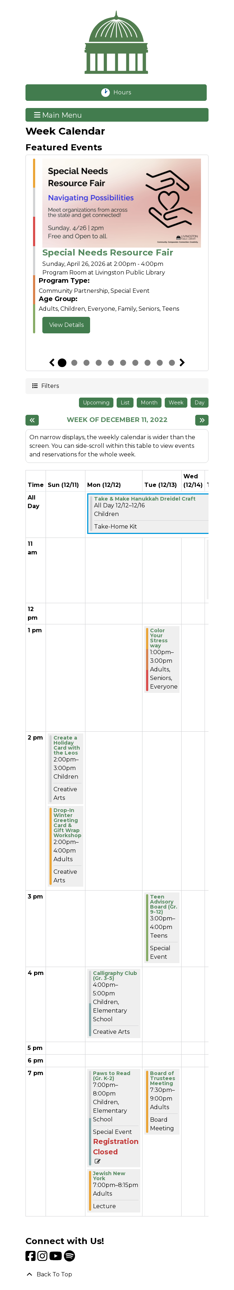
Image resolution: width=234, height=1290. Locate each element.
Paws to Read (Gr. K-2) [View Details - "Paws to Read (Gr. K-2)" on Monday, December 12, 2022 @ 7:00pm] (111, 1076)
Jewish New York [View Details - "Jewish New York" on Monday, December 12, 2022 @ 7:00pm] (109, 1176)
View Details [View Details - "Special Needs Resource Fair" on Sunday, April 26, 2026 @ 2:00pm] (66, 325)
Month (149, 402)
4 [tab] (98, 362)
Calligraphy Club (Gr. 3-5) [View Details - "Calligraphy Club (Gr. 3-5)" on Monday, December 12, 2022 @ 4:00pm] (115, 976)
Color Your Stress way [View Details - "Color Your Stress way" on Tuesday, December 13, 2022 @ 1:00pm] (159, 638)
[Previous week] (32, 420)
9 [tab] (159, 362)
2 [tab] (74, 362)
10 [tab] (172, 362)
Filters (49, 385)
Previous (51, 362)
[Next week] (202, 420)
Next (182, 362)
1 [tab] (62, 362)
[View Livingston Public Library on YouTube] (56, 1258)
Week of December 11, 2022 (117, 420)
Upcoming (96, 402)
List (125, 402)
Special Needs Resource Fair (107, 253)
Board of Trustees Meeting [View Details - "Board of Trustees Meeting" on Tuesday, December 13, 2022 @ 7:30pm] (162, 1078)
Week (176, 402)
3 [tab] (86, 362)
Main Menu (58, 114)
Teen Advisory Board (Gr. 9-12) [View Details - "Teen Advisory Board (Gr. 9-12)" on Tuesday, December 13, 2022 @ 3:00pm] (163, 904)
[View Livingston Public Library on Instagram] (43, 1258)
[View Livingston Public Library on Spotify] (69, 1258)
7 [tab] (135, 362)
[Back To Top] (117, 1274)
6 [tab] (123, 362)
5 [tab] (111, 362)
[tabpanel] (117, 246)
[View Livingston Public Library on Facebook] (31, 1258)
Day (200, 402)
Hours (126, 92)
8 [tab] (147, 362)
